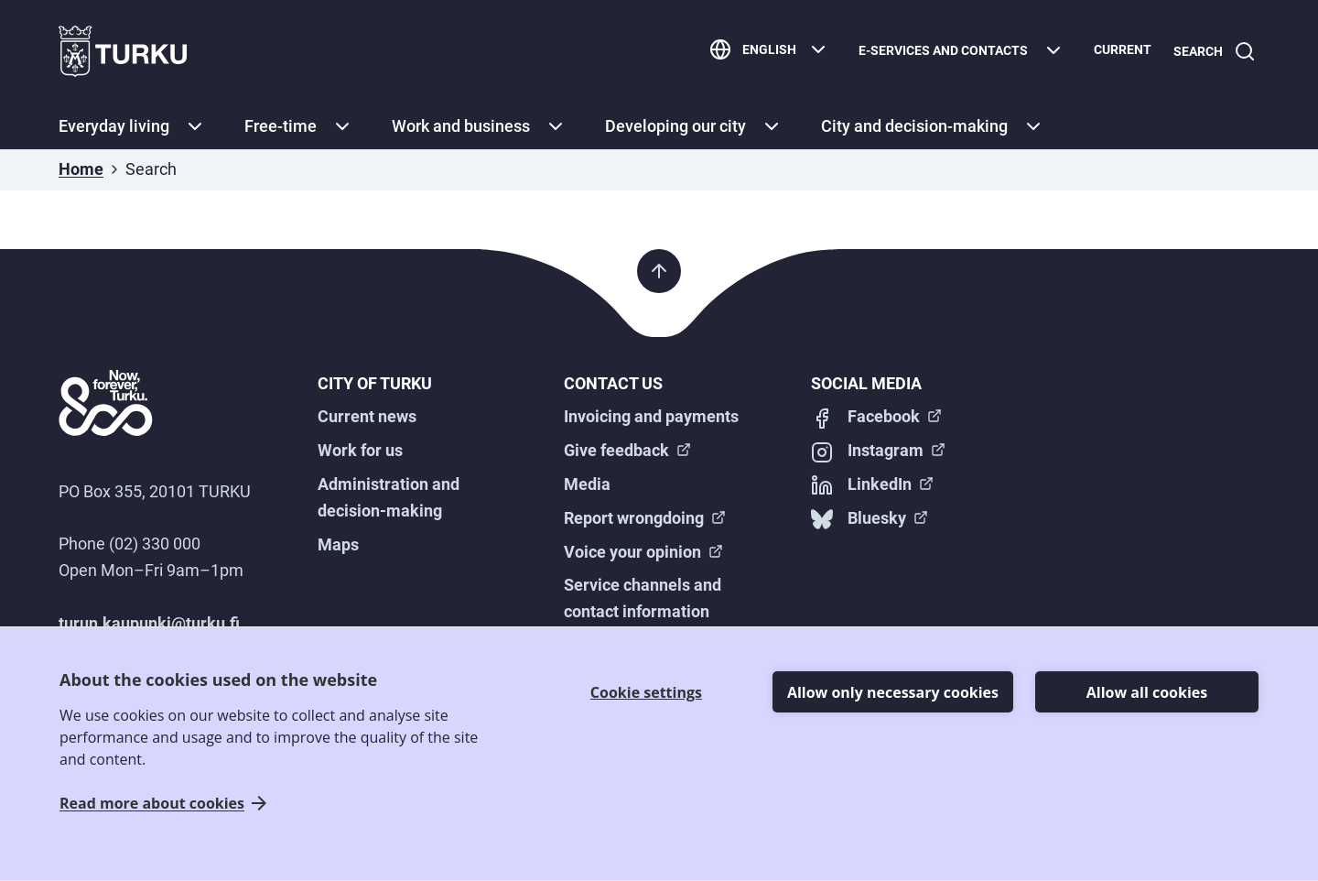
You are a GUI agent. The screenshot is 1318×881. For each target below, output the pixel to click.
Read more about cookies (151, 803)
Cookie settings (646, 692)
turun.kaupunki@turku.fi (149, 623)
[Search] (1210, 51)
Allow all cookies (1146, 692)
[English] (762, 51)
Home (81, 169)
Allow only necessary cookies (893, 692)
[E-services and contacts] (954, 52)
